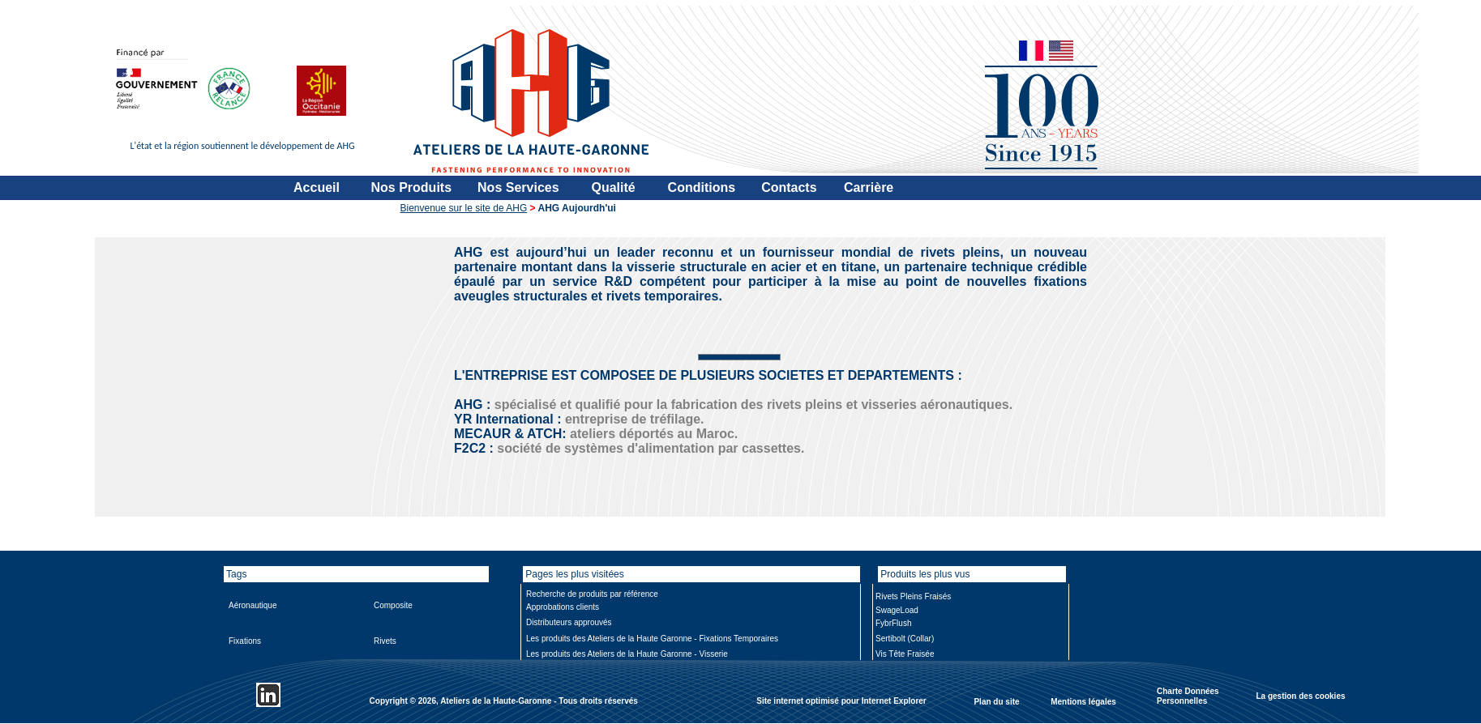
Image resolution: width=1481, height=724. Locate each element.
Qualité (613, 187)
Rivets (385, 641)
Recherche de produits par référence (592, 594)
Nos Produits (411, 187)
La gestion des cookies (1300, 695)
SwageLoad (896, 610)
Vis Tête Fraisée (904, 653)
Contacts (788, 187)
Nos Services (518, 187)
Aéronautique (253, 605)
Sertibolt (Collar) (904, 638)
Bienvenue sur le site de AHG (464, 208)
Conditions (702, 187)
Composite (393, 605)
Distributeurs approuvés (569, 622)
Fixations (245, 641)
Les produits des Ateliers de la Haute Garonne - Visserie (627, 653)
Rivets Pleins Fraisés (913, 596)
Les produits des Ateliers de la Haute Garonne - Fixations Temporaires (652, 638)
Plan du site (996, 700)
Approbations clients (562, 607)
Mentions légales (1083, 700)
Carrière (868, 187)
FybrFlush (893, 623)
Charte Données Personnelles (1188, 696)
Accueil (316, 187)
